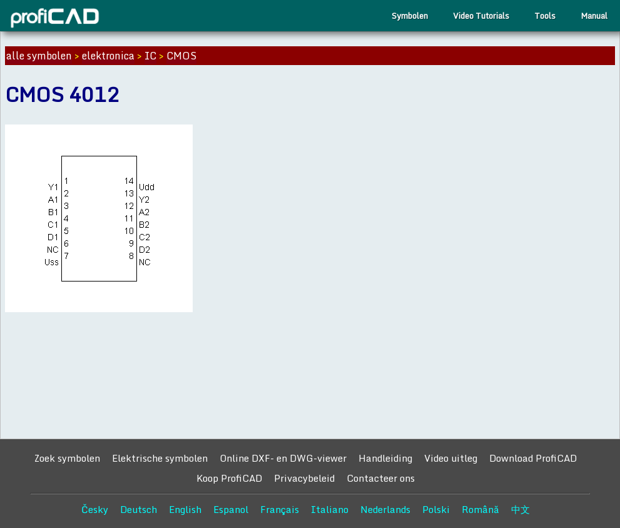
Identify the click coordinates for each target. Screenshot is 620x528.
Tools (545, 16)
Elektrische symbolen (160, 457)
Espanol (230, 509)
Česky (94, 509)
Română (480, 509)
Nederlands (385, 509)
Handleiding (385, 457)
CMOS (181, 56)
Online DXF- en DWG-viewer (283, 457)
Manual (594, 16)
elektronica (108, 56)
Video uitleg (450, 457)
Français (279, 509)
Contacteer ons (381, 477)
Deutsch (138, 509)
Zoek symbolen (67, 457)
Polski (436, 509)
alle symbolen (39, 56)
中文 (520, 509)
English (185, 509)
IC (150, 56)
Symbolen (410, 16)
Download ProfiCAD (533, 457)
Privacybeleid (304, 477)
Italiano (329, 509)
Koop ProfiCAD (229, 477)
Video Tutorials (481, 16)
